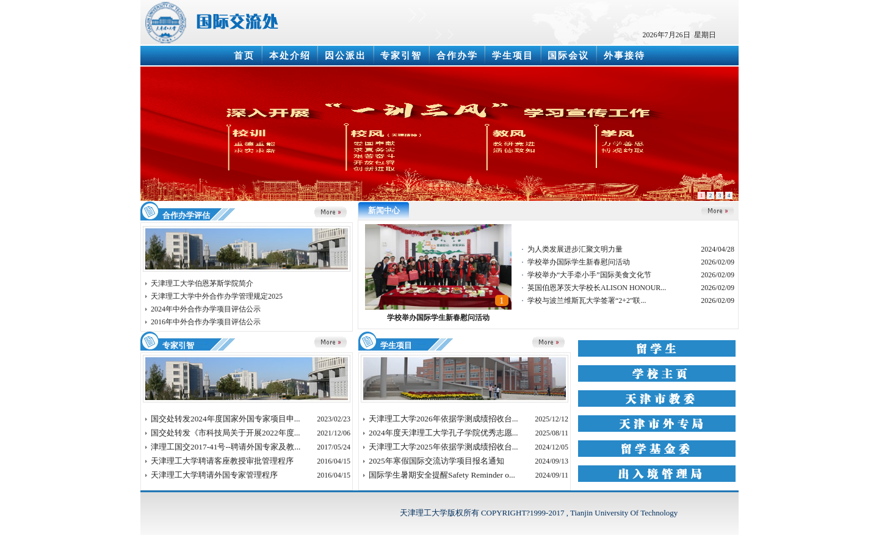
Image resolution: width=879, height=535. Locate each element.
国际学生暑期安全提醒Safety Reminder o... (442, 474)
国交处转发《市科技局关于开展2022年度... (225, 432)
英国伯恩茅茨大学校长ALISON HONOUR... (596, 287)
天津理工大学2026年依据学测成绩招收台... (443, 418)
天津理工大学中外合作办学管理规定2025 (217, 296)
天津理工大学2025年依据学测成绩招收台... (443, 446)
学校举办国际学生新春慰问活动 (438, 317)
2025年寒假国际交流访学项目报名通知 (436, 460)
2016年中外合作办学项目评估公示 (206, 322)
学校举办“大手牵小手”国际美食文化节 (589, 275)
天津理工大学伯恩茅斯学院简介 (202, 283)
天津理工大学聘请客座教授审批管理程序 (222, 460)
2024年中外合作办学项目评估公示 (206, 309)
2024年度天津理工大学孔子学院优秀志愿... (443, 432)
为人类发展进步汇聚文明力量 (575, 249)
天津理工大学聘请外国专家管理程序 (214, 474)
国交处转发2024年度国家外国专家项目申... (225, 418)
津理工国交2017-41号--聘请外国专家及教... (225, 446)
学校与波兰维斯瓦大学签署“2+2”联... (586, 300)
